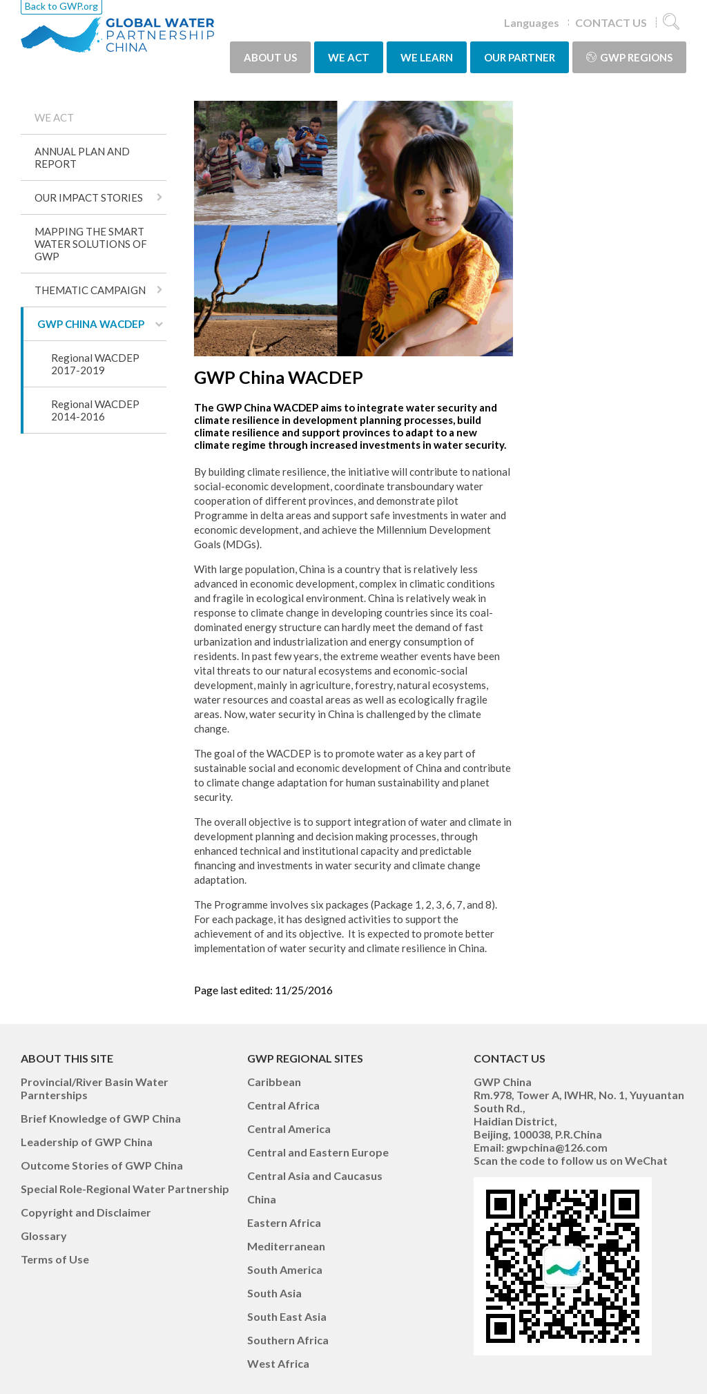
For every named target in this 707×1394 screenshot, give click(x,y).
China (261, 1199)
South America (284, 1269)
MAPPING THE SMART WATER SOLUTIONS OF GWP (91, 243)
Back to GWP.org (61, 6)
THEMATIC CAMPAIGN (90, 290)
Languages (531, 22)
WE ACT (348, 57)
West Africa (278, 1363)
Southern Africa (288, 1339)
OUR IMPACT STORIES (89, 197)
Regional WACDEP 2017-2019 (95, 363)
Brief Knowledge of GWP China (101, 1118)
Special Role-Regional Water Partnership (125, 1188)
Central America (289, 1128)
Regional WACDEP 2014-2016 (95, 410)
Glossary (44, 1235)
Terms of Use (55, 1259)
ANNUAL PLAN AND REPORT (82, 157)
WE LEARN (426, 57)
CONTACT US (611, 22)
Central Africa (283, 1105)
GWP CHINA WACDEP (90, 324)
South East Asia (287, 1316)
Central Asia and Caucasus (314, 1175)
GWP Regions (629, 57)
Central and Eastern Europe (318, 1152)
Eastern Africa (284, 1222)
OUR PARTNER (519, 57)
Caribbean (274, 1081)
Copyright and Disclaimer (86, 1212)
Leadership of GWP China (87, 1141)
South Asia (274, 1292)
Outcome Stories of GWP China (102, 1165)
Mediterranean (286, 1245)
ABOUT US (270, 57)
